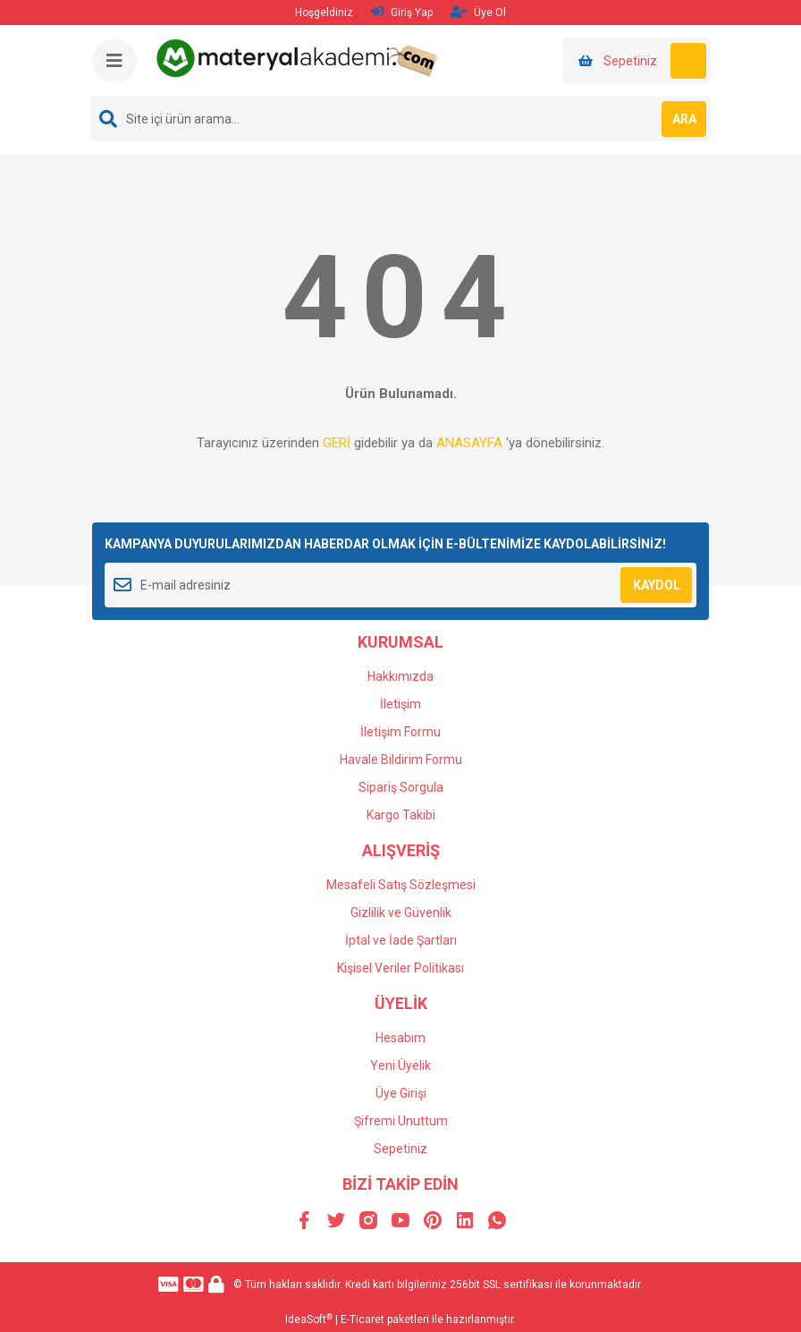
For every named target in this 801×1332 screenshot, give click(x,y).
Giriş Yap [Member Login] (402, 12)
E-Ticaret (362, 1319)
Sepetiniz (400, 1148)
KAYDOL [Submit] (656, 585)
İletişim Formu (400, 732)
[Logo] (299, 57)
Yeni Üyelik (400, 1065)
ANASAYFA (469, 443)
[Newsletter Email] (400, 585)
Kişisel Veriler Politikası (400, 968)
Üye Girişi (400, 1093)
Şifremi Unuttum (401, 1121)
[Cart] (637, 60)
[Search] (400, 119)
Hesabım (400, 1038)
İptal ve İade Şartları (401, 940)
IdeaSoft (309, 1319)
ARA (684, 119)
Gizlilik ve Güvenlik (400, 912)
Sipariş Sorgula (400, 787)
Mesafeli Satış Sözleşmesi (401, 885)
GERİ (336, 443)
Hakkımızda (400, 676)
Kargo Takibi (401, 815)
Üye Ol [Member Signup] (478, 12)
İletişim (400, 704)
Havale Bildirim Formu (401, 759)
